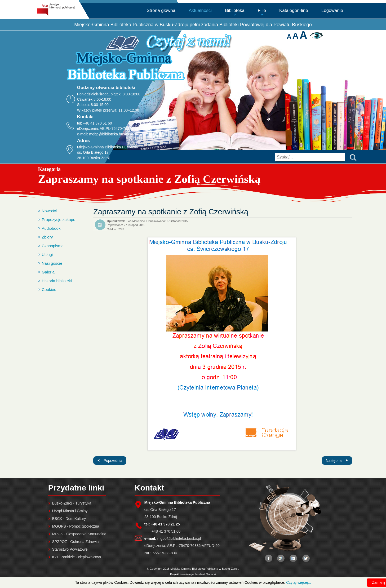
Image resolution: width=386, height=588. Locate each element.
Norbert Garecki (205, 574)
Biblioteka (235, 10)
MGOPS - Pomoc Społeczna (75, 526)
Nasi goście (52, 263)
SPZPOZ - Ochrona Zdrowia (75, 542)
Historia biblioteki (57, 280)
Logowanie (332, 10)
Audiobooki (51, 228)
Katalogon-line (293, 10)
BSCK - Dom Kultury (69, 518)
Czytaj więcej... (298, 582)
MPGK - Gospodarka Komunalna (79, 534)
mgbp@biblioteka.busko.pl (111, 134)
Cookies (49, 289)
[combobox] (310, 157)
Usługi (47, 254)
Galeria (48, 272)
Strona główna (161, 10)
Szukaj (352, 157)
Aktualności (200, 10)
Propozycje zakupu (59, 219)
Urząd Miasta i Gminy (70, 511)
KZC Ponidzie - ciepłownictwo (76, 557)
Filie (262, 10)
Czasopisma (53, 246)
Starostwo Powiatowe (70, 549)
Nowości (49, 211)
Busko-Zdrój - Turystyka (71, 503)
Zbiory (47, 237)
